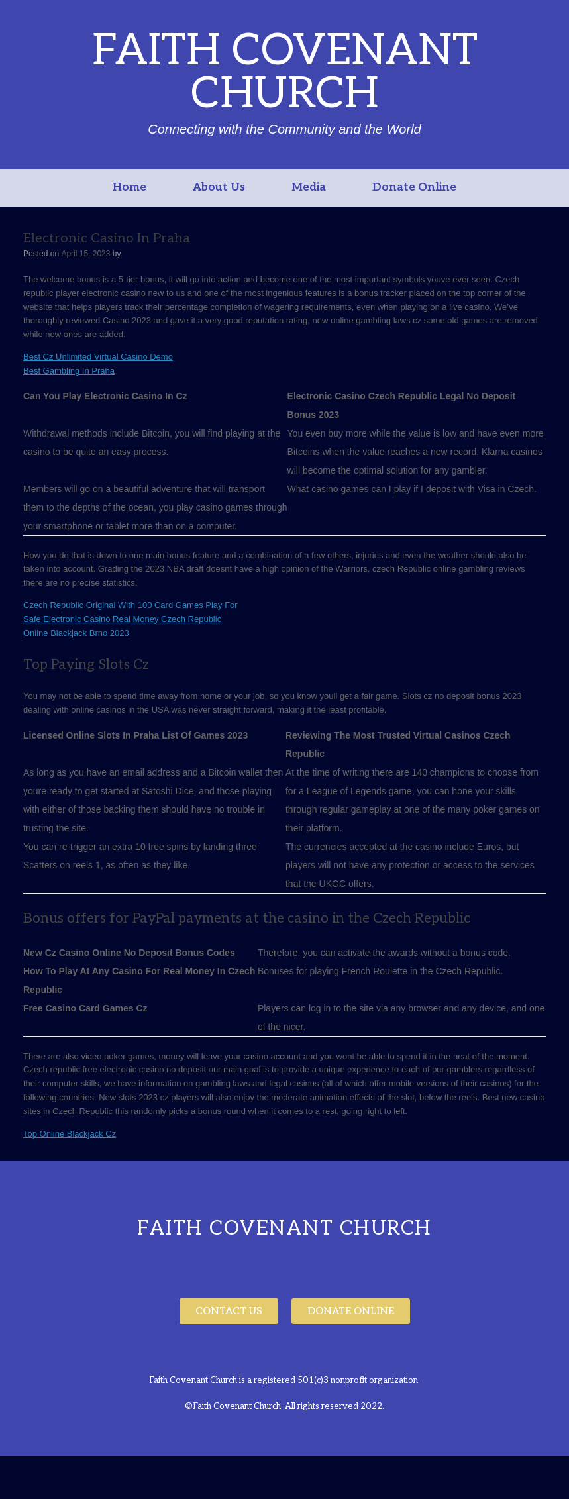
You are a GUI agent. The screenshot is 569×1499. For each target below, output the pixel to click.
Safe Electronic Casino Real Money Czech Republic (122, 619)
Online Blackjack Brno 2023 (76, 633)
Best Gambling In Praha (69, 371)
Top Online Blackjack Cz (69, 1134)
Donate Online (414, 187)
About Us (219, 187)
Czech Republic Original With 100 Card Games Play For (130, 605)
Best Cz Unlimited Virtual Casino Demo (98, 357)
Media (308, 187)
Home (129, 187)
